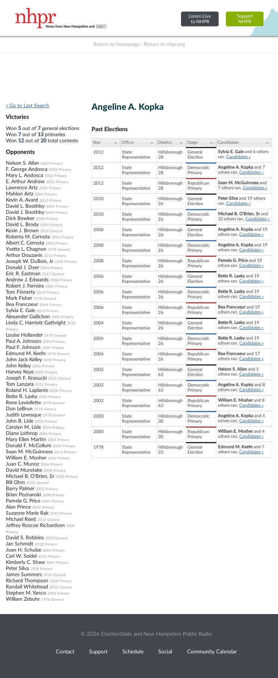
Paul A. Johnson (23, 341)
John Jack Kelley (24, 359)
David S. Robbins (25, 537)
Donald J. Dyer (22, 267)
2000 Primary (46, 372)
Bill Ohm (15, 482)
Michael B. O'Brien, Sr (30, 476)
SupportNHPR (245, 19)
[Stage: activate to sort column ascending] (201, 142)
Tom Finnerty (20, 292)
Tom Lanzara (20, 384)
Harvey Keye (20, 372)
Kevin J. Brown (22, 230)
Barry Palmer (20, 488)
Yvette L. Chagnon (26, 249)
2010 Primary (55, 256)
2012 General (53, 274)
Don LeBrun (19, 408)
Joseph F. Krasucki (26, 378)
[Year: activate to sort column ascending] (106, 142)
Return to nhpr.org (164, 44)
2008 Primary (47, 219)
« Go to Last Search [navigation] (27, 105)
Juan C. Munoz (22, 464)
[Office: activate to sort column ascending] (139, 142)
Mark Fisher (19, 298)
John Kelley (18, 365)
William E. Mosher (26, 458)
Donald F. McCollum (28, 445)
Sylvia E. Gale (20, 310)
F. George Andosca (26, 169)
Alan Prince (18, 507)
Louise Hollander (24, 335)
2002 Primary (52, 163)
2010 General (51, 231)
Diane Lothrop (22, 433)
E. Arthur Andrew (25, 181)
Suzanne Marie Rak (27, 513)
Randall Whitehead (27, 587)
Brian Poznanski (23, 494)
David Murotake (24, 470)
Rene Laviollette (23, 402)
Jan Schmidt (19, 544)
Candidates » (238, 157)
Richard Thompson (27, 580)
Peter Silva (17, 568)
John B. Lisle (19, 421)
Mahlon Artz (19, 194)
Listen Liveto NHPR (200, 19)
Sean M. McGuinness (29, 451)
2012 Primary (50, 200)
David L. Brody (22, 224)
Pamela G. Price (23, 501)
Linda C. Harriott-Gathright (36, 322)
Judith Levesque (23, 415)
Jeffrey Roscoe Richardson (35, 525)
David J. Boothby (25, 212)
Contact (65, 652)
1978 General (59, 249)
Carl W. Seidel (21, 556)
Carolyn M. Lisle (23, 427)
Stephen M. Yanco (26, 593)
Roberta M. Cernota (28, 236)
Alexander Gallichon (28, 316)
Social (165, 652)
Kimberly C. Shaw (25, 562)
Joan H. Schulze (23, 550)
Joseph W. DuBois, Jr (29, 261)
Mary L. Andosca (24, 175)
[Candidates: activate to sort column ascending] (244, 142)
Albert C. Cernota (25, 243)
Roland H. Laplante (27, 390)
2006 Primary (61, 280)
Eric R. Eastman (23, 273)
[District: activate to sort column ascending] (171, 142)
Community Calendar (212, 652)
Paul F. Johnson (23, 347)
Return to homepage (116, 44)
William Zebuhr (23, 599)
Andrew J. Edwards (27, 279)
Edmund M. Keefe (26, 353)
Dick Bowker (20, 218)
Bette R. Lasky (21, 396)
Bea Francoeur (22, 304)
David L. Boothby (25, 206)
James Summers (24, 574)
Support (98, 652)
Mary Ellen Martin (26, 439)
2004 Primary (50, 188)
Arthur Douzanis (24, 255)
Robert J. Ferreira (25, 286)
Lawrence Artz (22, 187)
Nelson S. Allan (22, 163)
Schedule (133, 652)
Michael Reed (21, 519)
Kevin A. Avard (22, 200)
